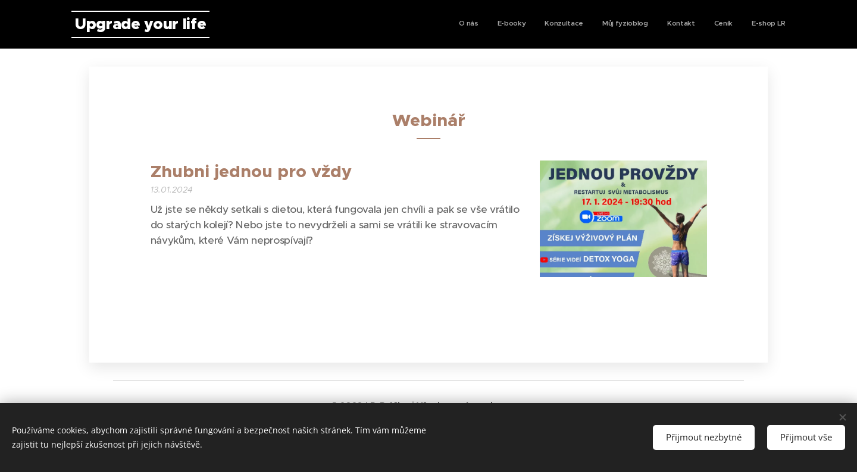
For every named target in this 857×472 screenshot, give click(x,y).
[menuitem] (674, 24)
